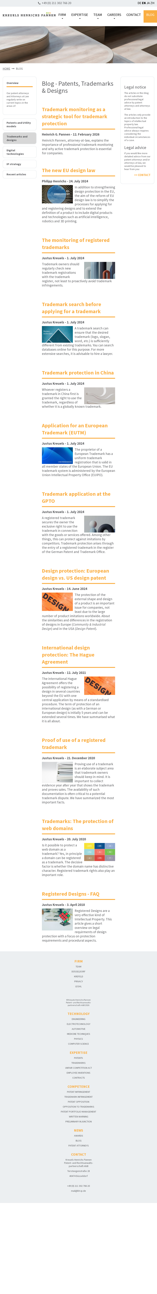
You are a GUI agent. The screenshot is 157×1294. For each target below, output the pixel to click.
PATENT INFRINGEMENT (78, 1091)
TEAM (97, 15)
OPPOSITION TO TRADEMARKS (78, 1106)
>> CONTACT (142, 175)
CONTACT (133, 14)
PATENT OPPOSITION (78, 1101)
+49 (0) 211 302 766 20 (56, 3)
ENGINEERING (78, 1019)
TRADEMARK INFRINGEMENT (78, 1096)
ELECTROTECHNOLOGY (78, 1024)
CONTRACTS (78, 1077)
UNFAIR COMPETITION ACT (78, 1067)
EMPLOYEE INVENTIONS (78, 1072)
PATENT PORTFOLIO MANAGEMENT (78, 1111)
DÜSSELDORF (78, 971)
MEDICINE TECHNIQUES (78, 1033)
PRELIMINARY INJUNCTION (78, 1121)
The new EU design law (68, 170)
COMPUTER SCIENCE (78, 1043)
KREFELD (78, 976)
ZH (152, 3)
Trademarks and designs (17, 138)
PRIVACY (78, 981)
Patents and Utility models (19, 124)
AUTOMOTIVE (78, 1028)
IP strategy (14, 164)
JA (148, 3)
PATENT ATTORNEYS (78, 1145)
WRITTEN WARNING (78, 1116)
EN (144, 3)
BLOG (150, 14)
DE (139, 3)
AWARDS (78, 1135)
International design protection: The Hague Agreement (68, 654)
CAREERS (114, 15)
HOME (6, 68)
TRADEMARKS (78, 1062)
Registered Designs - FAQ (70, 893)
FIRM (62, 15)
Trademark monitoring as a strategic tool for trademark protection (74, 116)
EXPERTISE (79, 15)
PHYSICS (78, 1038)
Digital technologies (15, 152)
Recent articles (16, 174)
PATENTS (78, 1057)
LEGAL (78, 986)
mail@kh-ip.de (78, 1190)
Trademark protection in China (78, 372)
